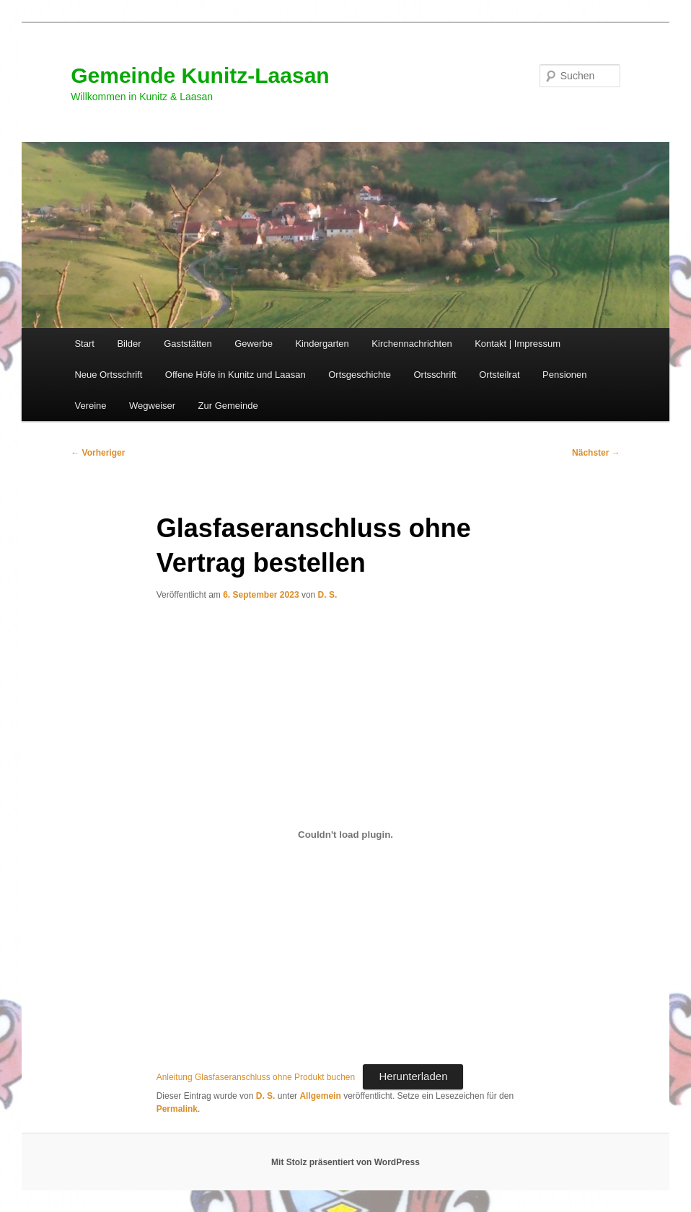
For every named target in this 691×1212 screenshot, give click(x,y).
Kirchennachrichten (411, 343)
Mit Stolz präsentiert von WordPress (345, 1162)
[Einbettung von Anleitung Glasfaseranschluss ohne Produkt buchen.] (346, 835)
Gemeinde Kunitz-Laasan (200, 75)
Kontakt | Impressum (517, 343)
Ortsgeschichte (359, 374)
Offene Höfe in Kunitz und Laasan (235, 374)
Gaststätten (187, 343)
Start (84, 343)
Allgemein (319, 1096)
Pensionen (564, 374)
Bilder (129, 343)
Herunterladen (413, 1076)
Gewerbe (253, 343)
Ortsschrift (434, 374)
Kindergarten (321, 343)
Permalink (177, 1109)
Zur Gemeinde (228, 405)
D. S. (328, 595)
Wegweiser (152, 405)
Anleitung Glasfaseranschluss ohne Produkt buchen (256, 1077)
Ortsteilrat (499, 374)
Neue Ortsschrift (108, 374)
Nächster (596, 453)
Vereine (90, 405)
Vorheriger (98, 453)
